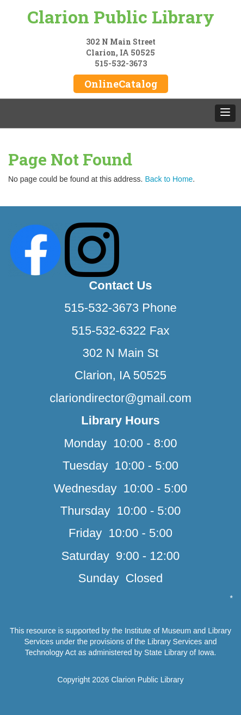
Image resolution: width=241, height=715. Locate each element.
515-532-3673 (121, 63)
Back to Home (169, 179)
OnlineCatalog (120, 83)
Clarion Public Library (120, 16)
